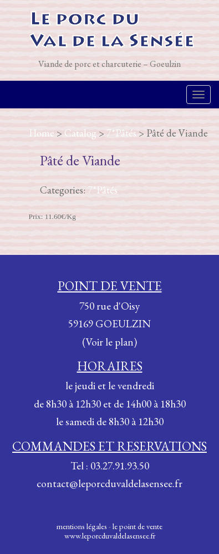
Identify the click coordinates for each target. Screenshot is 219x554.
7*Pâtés (121, 133)
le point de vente (137, 526)
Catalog (80, 133)
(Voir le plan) (109, 342)
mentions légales (82, 526)
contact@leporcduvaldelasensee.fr (109, 483)
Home (41, 133)
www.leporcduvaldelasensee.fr (109, 535)
